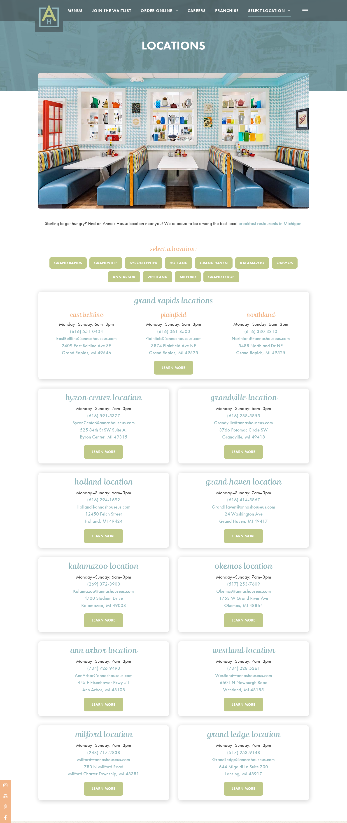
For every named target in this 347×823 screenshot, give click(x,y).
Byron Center (143, 262)
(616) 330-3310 (260, 331)
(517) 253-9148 (243, 754)
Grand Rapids (68, 262)
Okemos (285, 262)
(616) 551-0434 (86, 331)
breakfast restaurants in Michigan (269, 223)
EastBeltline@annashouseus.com (86, 338)
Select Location (266, 10)
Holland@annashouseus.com (103, 507)
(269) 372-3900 (103, 585)
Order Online (156, 10)
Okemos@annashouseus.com (243, 592)
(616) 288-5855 (243, 416)
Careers (197, 10)
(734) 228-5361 (243, 669)
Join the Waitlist (111, 10)
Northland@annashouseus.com (261, 338)
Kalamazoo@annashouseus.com (103, 592)
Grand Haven (214, 262)
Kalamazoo (252, 262)
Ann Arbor (124, 276)
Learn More (173, 367)
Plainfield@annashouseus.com (173, 338)
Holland (179, 262)
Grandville (105, 262)
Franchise (227, 10)
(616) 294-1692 (103, 500)
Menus (75, 10)
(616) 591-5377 (103, 416)
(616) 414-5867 (243, 500)
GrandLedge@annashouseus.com (243, 761)
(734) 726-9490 (103, 669)
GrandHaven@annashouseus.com (243, 507)
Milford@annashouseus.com (103, 761)
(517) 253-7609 (243, 585)
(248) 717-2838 (103, 754)
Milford (188, 276)
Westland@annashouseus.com (243, 677)
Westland (157, 276)
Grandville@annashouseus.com (243, 423)
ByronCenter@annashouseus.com (103, 423)
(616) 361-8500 (173, 331)
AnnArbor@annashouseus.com (104, 677)
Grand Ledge (221, 276)
